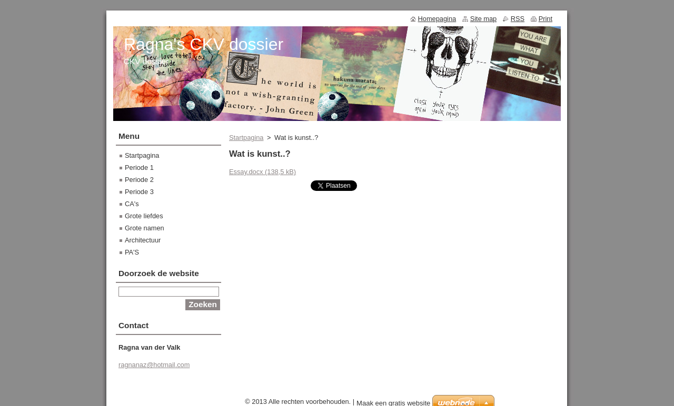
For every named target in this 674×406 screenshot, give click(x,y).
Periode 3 (139, 192)
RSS (517, 19)
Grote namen (144, 228)
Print (545, 19)
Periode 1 (139, 167)
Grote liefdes (144, 216)
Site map (483, 19)
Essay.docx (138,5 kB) (262, 172)
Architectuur (143, 240)
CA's (132, 204)
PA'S (132, 252)
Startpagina (246, 137)
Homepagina (437, 19)
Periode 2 (139, 180)
